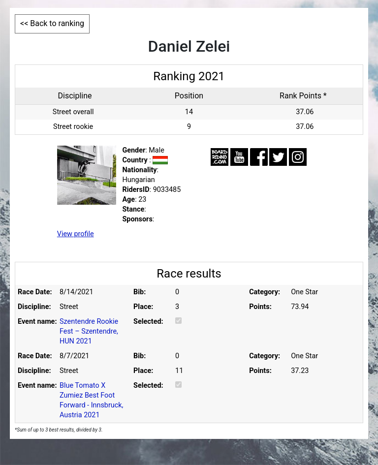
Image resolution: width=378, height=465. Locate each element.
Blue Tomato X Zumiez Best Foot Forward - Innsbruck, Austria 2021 (91, 400)
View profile (75, 234)
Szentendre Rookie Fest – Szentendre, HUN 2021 (89, 331)
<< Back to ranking (52, 23)
